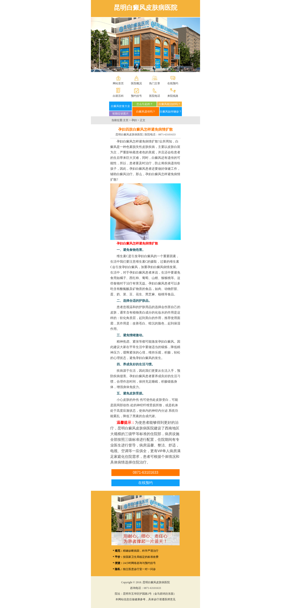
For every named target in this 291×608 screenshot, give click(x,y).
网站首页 (118, 83)
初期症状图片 (120, 113)
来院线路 (172, 95)
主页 (125, 120)
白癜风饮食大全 (120, 106)
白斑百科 (118, 95)
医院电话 (154, 95)
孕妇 (134, 120)
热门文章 (154, 83)
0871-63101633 (167, 134)
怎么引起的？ (144, 104)
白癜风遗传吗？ (145, 111)
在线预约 (172, 83)
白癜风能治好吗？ (170, 104)
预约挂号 (136, 95)
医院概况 (136, 83)
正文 (142, 120)
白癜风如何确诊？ (171, 111)
